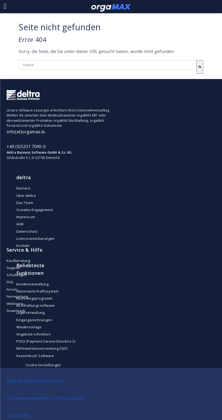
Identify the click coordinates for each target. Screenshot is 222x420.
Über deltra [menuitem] (26, 195)
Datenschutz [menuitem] (27, 231)
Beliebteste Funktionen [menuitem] (30, 269)
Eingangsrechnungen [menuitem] (34, 320)
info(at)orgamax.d (25, 132)
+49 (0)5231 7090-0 (26, 146)
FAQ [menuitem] (10, 282)
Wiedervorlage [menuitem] (28, 327)
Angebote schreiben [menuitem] (33, 334)
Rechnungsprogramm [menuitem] (34, 298)
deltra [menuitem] (23, 177)
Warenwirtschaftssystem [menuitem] (37, 291)
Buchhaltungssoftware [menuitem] (35, 305)
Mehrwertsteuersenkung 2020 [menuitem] (41, 348)
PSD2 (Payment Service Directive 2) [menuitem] (45, 341)
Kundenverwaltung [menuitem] (32, 284)
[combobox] (107, 65)
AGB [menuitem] (19, 224)
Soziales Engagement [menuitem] (34, 209)
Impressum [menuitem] (25, 216)
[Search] (199, 67)
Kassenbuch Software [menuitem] (35, 355)
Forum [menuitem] (12, 289)
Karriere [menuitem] (23, 188)
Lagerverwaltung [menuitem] (30, 312)
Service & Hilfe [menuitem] (24, 250)
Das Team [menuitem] (24, 202)
